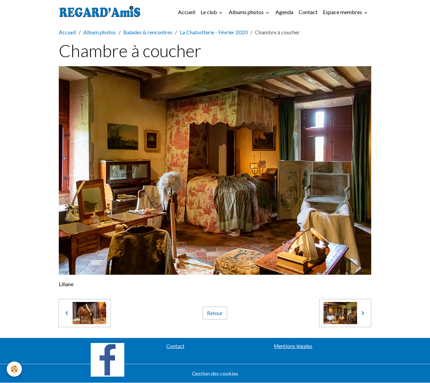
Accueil (186, 12)
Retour (215, 313)
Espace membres (343, 12)
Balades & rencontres (147, 32)
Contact (308, 12)
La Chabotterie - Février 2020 (214, 32)
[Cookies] (14, 369)
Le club (209, 12)
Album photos (99, 32)
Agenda (284, 12)
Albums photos (247, 12)
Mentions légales (293, 346)
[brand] (101, 12)
